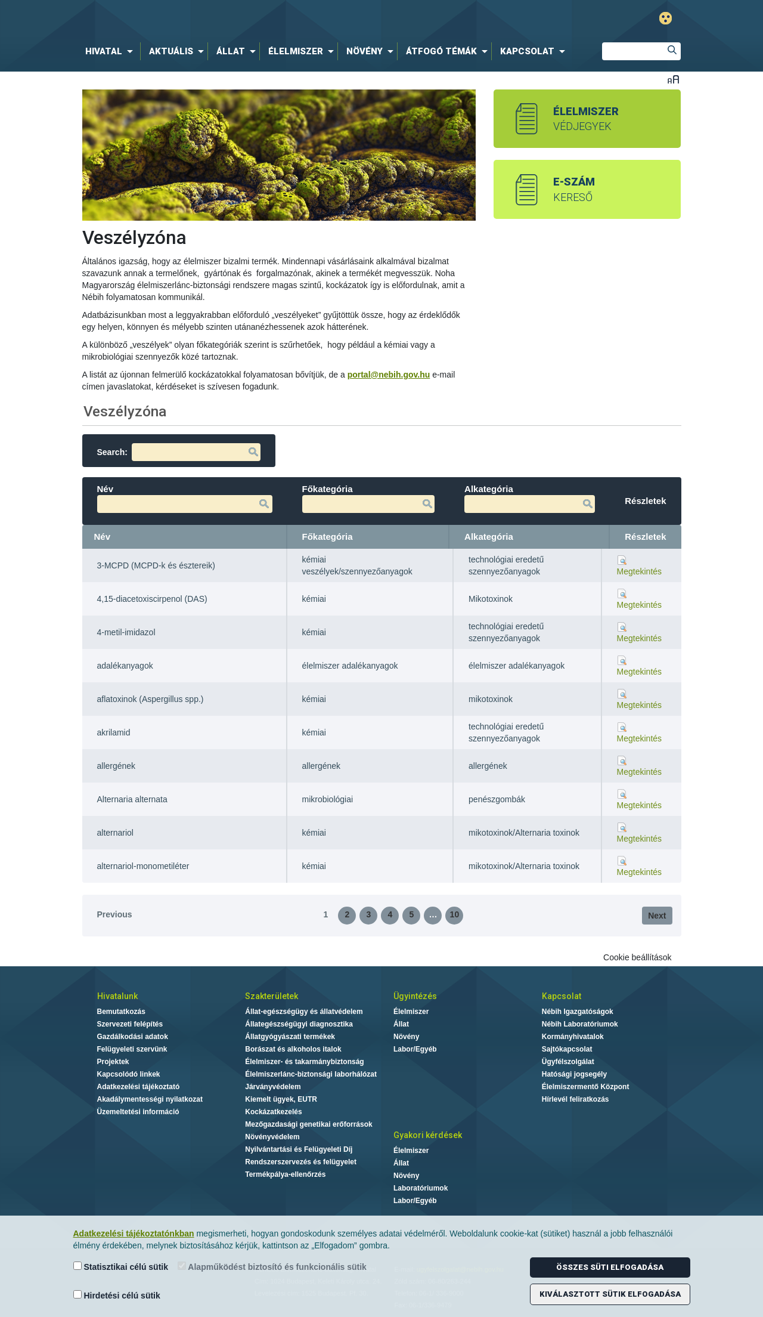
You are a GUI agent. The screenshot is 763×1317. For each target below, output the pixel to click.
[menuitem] (111, 51)
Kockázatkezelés (273, 1112)
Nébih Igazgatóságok (577, 1011)
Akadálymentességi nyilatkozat (150, 1099)
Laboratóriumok (420, 1188)
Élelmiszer (411, 1011)
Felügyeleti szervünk (132, 1049)
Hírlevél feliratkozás (575, 1099)
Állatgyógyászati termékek (290, 1036)
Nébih (257, 19)
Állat (401, 1024)
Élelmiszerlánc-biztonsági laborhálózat (311, 1074)
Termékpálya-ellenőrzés (285, 1174)
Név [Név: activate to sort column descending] (102, 536)
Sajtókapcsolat (567, 1049)
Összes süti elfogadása (609, 1267)
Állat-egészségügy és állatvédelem (303, 1011)
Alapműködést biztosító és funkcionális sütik (272, 1267)
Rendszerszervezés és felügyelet (300, 1162)
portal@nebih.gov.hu (389, 374)
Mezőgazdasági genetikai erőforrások (308, 1124)
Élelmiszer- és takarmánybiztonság (304, 1062)
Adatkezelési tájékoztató (138, 1087)
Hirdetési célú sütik (116, 1295)
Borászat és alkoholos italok (293, 1049)
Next (657, 915)
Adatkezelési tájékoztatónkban (133, 1233)
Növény (406, 1036)
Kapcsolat (561, 996)
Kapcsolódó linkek (128, 1074)
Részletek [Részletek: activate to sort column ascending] (645, 536)
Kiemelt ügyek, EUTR (281, 1099)
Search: (178, 452)
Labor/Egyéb (415, 1049)
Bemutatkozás (121, 1011)
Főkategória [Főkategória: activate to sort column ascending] (327, 536)
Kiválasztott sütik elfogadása (610, 1294)
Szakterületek (271, 996)
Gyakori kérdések (427, 1135)
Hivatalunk (117, 996)
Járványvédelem (272, 1087)
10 (455, 914)
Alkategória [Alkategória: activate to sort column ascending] (488, 536)
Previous (114, 914)
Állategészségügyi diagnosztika (299, 1024)
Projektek (113, 1062)
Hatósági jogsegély (574, 1074)
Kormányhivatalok (573, 1036)
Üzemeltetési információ (138, 1112)
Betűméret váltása (673, 79)
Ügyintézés (415, 996)
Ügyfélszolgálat (568, 1062)
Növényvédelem (272, 1137)
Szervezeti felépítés (130, 1024)
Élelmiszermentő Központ (585, 1087)
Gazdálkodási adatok (132, 1036)
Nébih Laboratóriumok (580, 1024)
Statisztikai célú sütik (121, 1267)
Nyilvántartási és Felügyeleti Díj (298, 1149)
